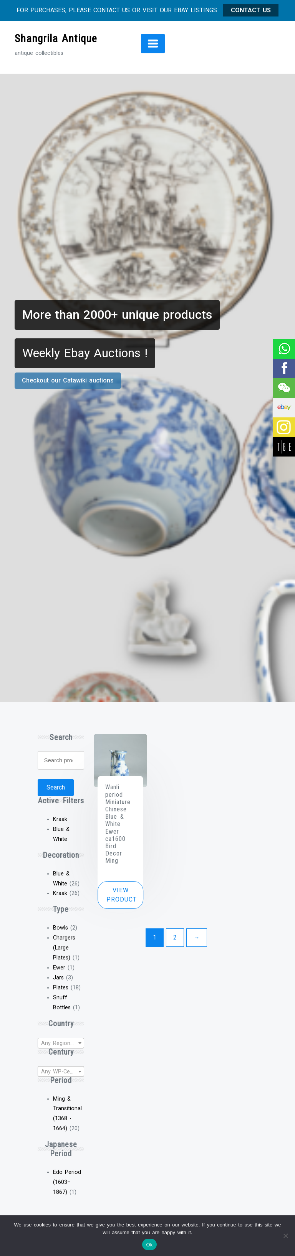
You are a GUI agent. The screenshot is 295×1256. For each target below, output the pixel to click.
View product (121, 895)
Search (55, 787)
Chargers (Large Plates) (64, 948)
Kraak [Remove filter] (60, 819)
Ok (149, 1245)
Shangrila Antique (56, 38)
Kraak (60, 893)
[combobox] (61, 1043)
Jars (58, 977)
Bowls (60, 928)
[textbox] (60, 1043)
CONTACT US (251, 10)
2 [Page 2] (175, 937)
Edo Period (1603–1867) (67, 1182)
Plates (60, 987)
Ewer (59, 967)
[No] (285, 1236)
